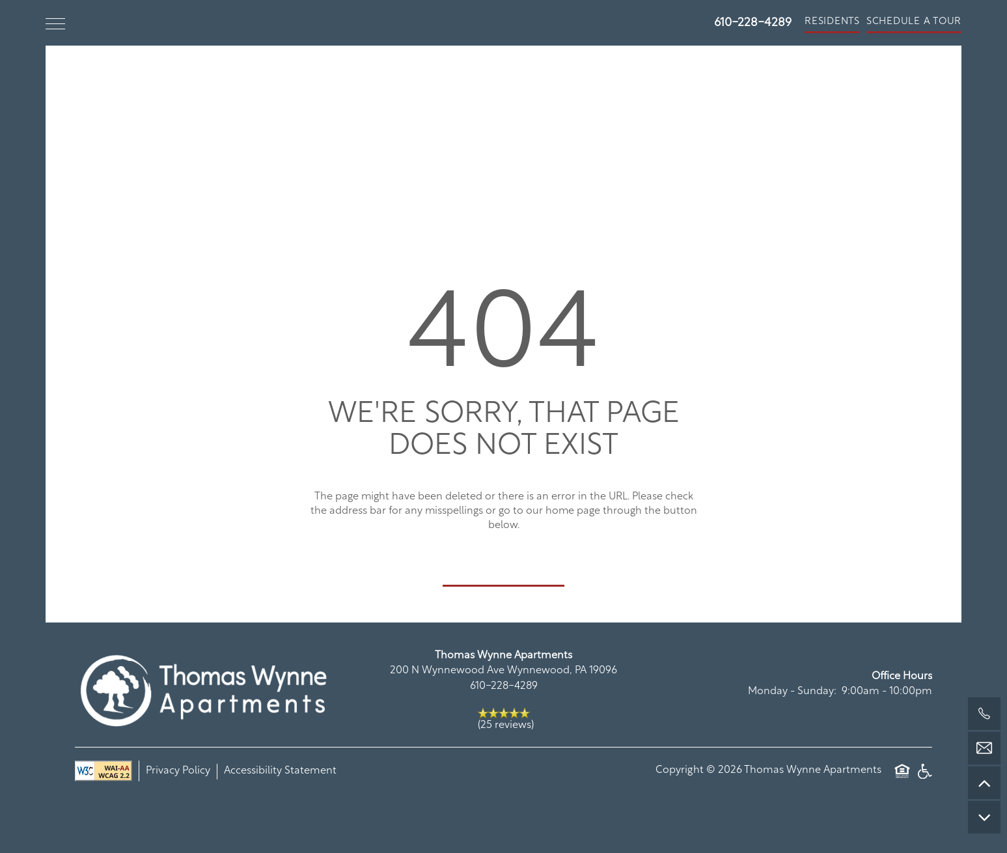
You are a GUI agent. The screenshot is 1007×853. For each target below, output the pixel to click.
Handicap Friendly (924, 771)
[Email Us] (984, 748)
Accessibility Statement (280, 771)
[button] (832, 22)
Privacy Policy (178, 771)
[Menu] (55, 23)
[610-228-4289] (984, 713)
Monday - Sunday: (792, 691)
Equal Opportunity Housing (902, 771)
